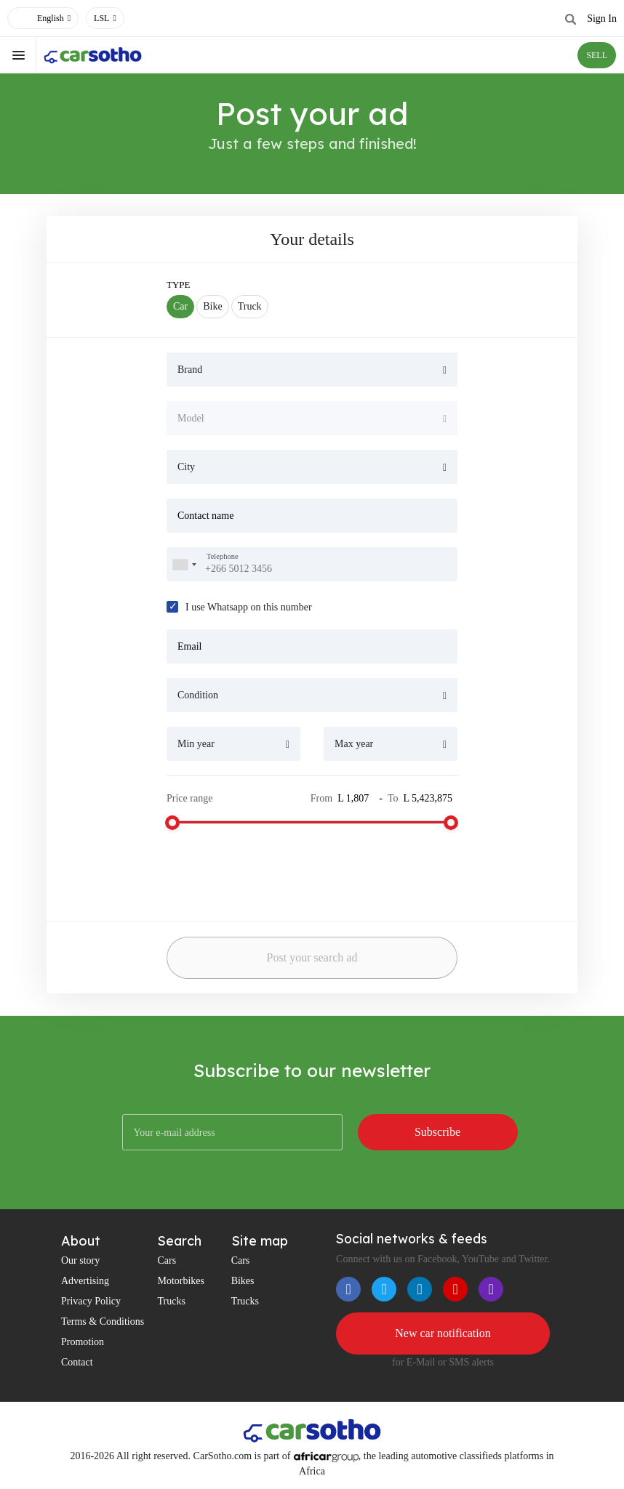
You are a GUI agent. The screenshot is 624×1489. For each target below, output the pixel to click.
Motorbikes (180, 1280)
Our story (80, 1260)
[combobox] (184, 564)
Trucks (171, 1301)
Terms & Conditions (102, 1321)
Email (189, 646)
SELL (596, 55)
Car (180, 306)
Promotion (82, 1341)
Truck (250, 306)
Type (179, 284)
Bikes (243, 1280)
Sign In (602, 18)
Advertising (85, 1280)
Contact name (205, 515)
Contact (77, 1362)
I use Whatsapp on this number (248, 607)
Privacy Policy (91, 1301)
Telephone (223, 556)
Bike (212, 306)
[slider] (172, 822)
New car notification (443, 1333)
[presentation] (261, 870)
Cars (166, 1260)
